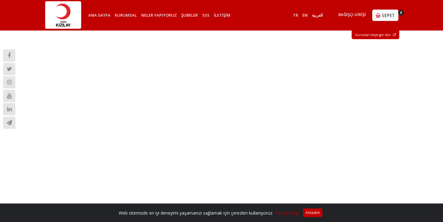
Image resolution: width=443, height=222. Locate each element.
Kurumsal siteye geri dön (375, 35)
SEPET (387, 14)
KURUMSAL (126, 15)
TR (295, 15)
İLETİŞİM (222, 15)
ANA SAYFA (99, 15)
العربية (317, 15)
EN (305, 15)
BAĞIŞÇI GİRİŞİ (352, 14)
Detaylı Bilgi (287, 213)
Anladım (312, 212)
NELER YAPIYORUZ (159, 15)
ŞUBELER (189, 15)
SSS (206, 15)
